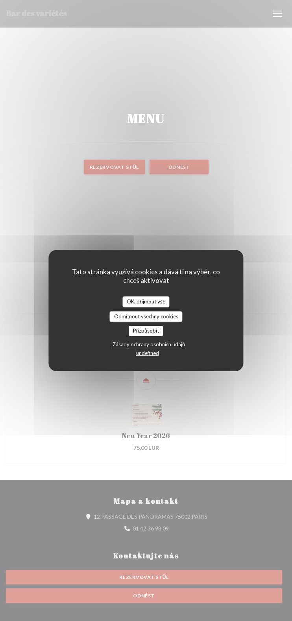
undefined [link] (147, 353)
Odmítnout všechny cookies (146, 316)
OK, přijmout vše (146, 301)
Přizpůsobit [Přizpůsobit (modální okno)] (146, 330)
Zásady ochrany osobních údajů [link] (149, 344)
